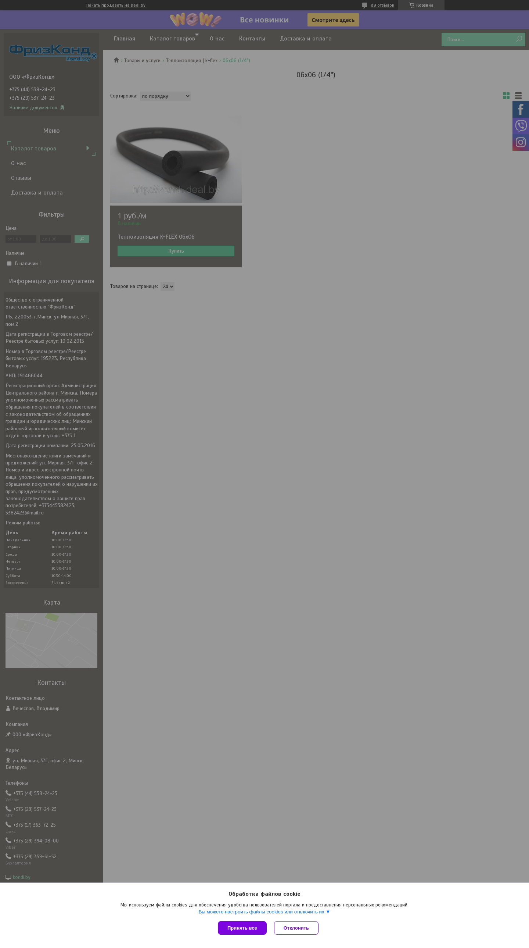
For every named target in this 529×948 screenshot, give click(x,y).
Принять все (242, 928)
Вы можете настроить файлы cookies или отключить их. (261, 912)
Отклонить (296, 928)
